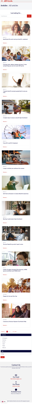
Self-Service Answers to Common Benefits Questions (15, 193)
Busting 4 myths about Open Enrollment (12, 219)
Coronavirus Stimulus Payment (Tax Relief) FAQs (14, 321)
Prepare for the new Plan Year (10, 296)
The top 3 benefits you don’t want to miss (13, 244)
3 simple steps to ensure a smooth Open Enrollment (15, 117)
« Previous (3, 331)
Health (3, 343)
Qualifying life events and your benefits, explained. (15, 39)
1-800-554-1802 (16, 386)
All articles (3, 339)
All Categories (4, 338)
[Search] (29, 16)
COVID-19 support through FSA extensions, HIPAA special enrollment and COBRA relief (15, 270)
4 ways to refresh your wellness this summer (13, 168)
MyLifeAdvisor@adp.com (16, 378)
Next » (16, 331)
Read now (5, 43)
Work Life (3, 347)
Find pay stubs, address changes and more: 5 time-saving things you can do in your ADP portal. (15, 65)
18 (13, 331)
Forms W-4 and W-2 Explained (10, 143)
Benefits (3, 341)
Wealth (3, 345)
